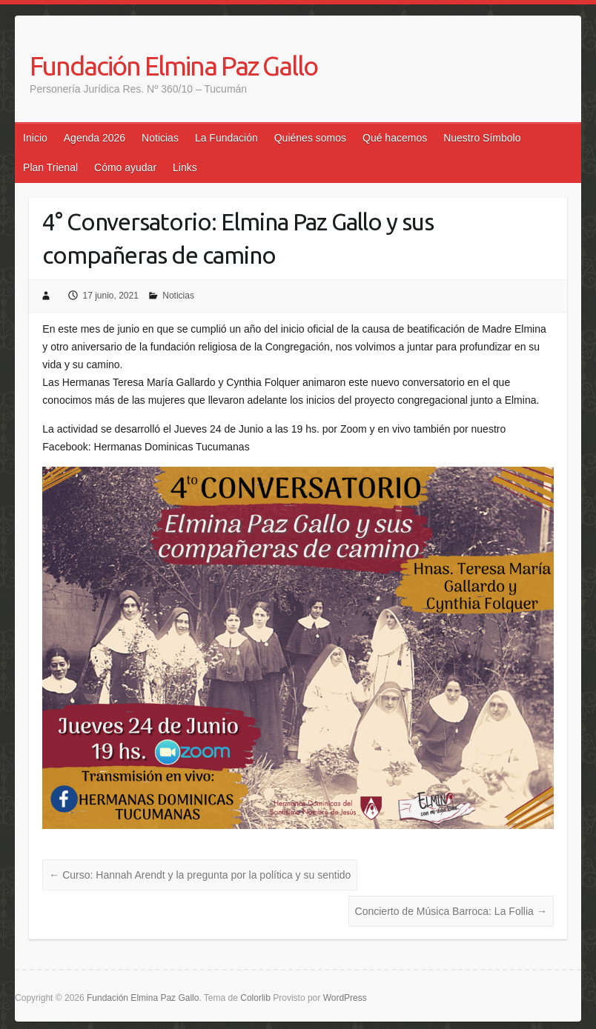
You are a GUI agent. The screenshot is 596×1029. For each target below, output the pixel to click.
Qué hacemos (394, 138)
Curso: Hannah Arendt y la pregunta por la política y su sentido (200, 875)
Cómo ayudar (125, 167)
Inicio (35, 138)
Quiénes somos (310, 138)
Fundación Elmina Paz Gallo (173, 65)
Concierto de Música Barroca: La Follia (451, 911)
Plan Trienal (50, 167)
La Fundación (226, 138)
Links (185, 167)
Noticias (160, 138)
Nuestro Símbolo (481, 138)
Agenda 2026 (94, 138)
